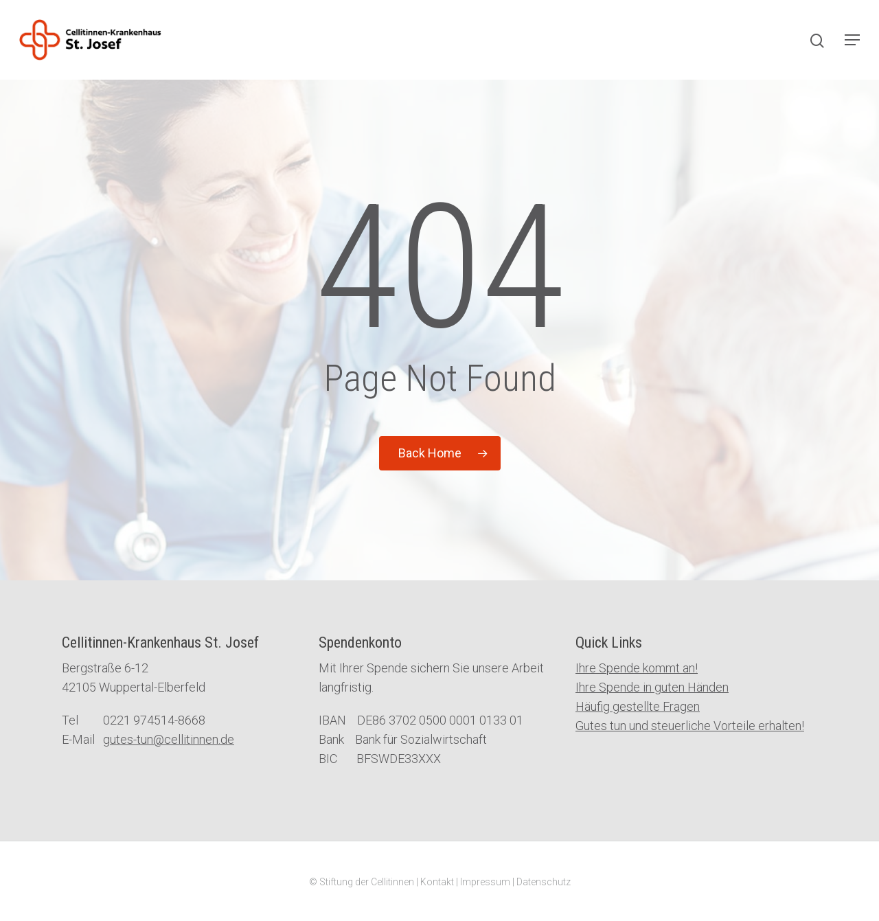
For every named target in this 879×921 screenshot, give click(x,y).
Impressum (485, 881)
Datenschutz (543, 881)
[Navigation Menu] (852, 40)
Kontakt (437, 881)
